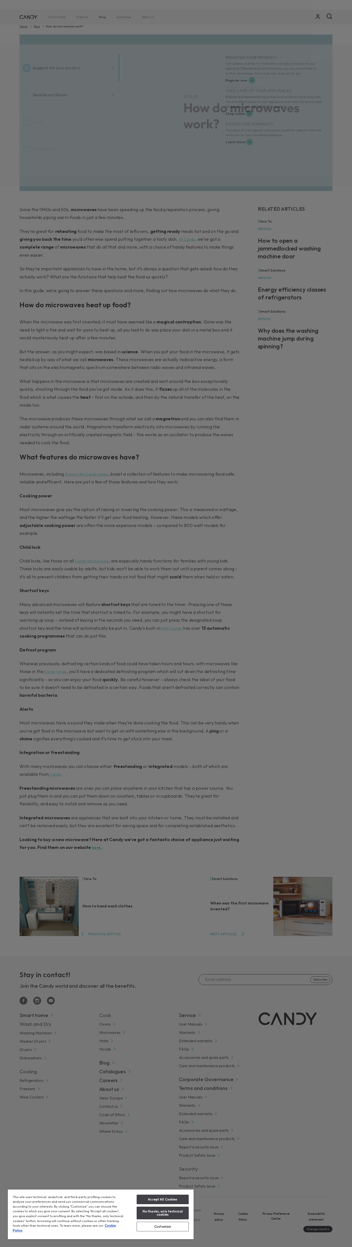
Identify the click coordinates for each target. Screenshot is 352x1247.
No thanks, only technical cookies (163, 1212)
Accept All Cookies (162, 1199)
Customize (162, 1226)
